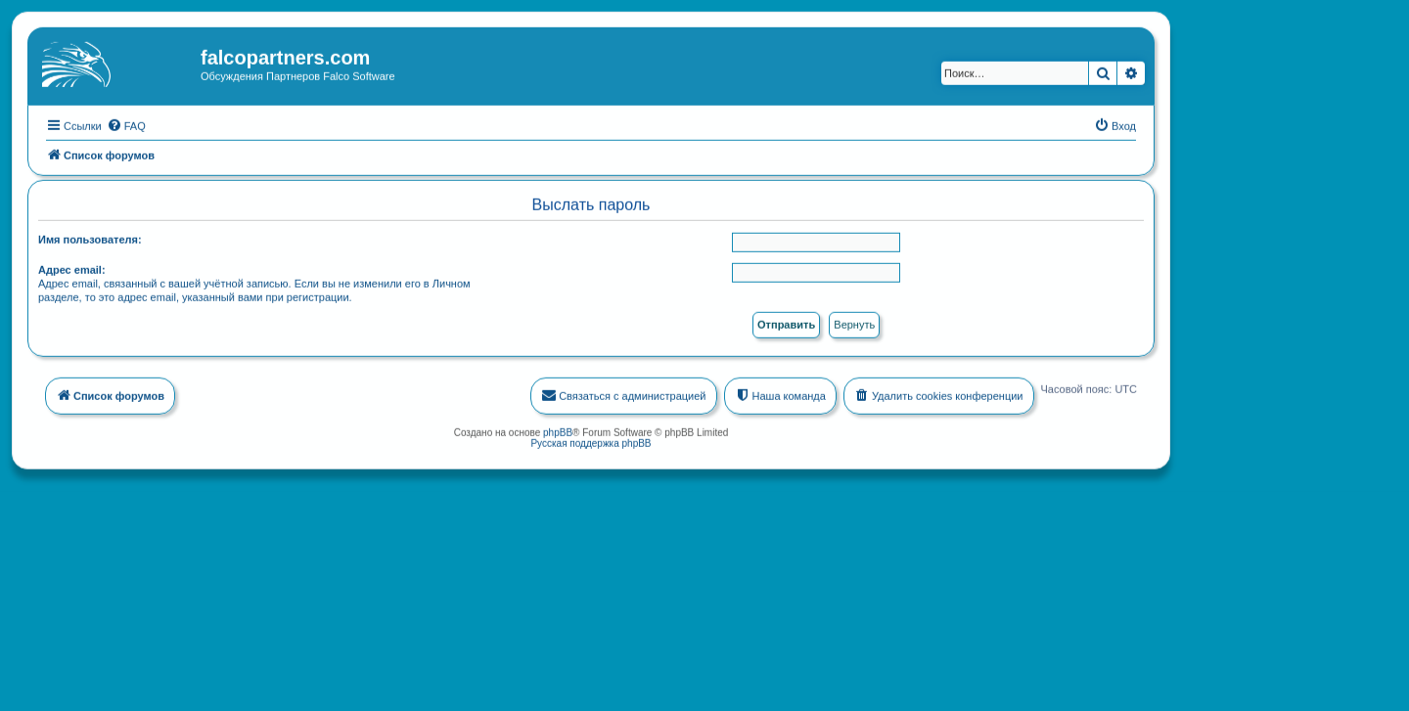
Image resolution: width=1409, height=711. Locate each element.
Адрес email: (72, 269)
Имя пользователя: (90, 238)
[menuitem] (126, 124)
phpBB (557, 430)
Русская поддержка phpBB (590, 441)
